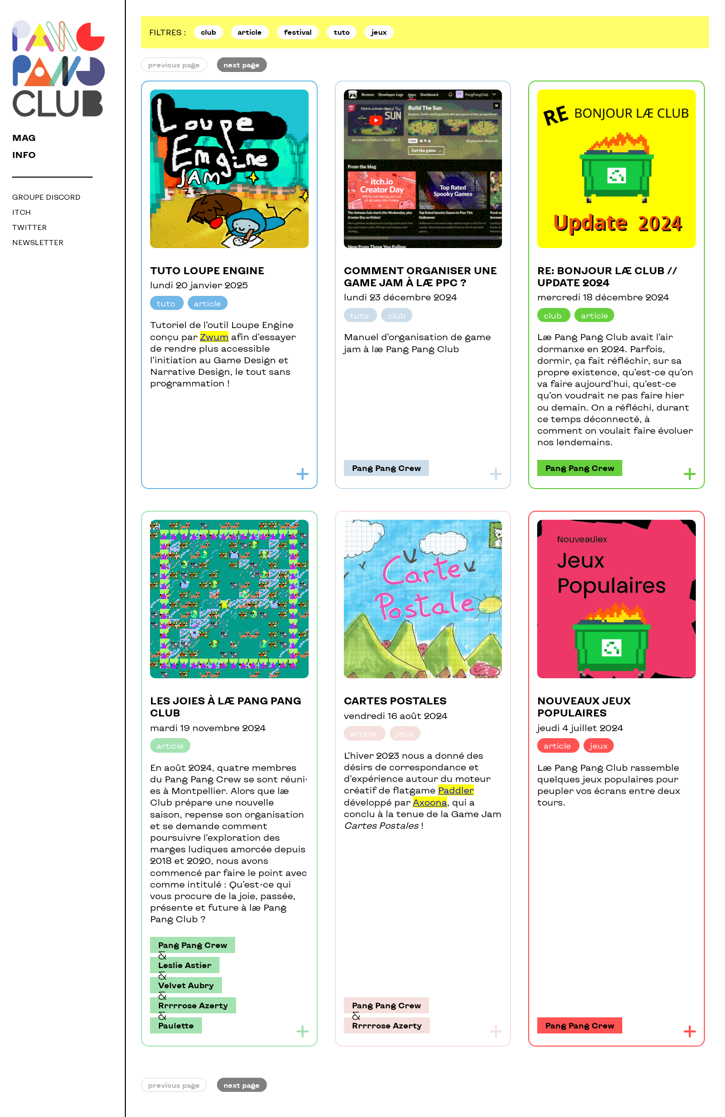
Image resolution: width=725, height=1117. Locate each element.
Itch (21, 212)
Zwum (214, 336)
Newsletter (37, 242)
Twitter (29, 227)
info (24, 154)
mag (24, 137)
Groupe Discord (46, 197)
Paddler (456, 789)
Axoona (430, 802)
